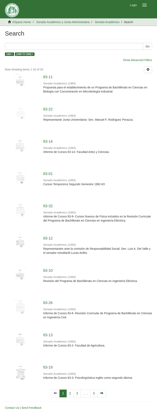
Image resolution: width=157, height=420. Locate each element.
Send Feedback (31, 407)
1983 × (9, 54)
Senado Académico (107, 22)
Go (147, 46)
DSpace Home (21, 22)
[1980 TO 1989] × (24, 54)
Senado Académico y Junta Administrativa (63, 22)
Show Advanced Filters (137, 60)
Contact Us (12, 407)
